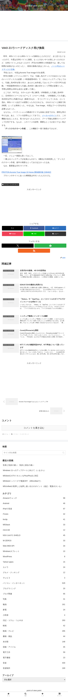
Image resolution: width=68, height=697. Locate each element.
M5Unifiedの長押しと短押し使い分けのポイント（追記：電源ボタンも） (32, 487)
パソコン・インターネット (10, 184)
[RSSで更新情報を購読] (34, 251)
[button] (55, 233)
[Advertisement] (34, 26)
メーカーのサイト (49, 115)
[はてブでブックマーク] (55, 228)
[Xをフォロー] (18, 246)
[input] (34, 453)
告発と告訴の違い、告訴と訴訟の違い (18, 466)
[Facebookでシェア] (33, 228)
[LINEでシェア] (33, 233)
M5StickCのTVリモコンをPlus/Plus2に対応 (20, 476)
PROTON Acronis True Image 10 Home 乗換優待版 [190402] (26, 172)
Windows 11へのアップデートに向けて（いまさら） (24, 471)
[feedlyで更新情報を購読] (50, 246)
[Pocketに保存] (12, 233)
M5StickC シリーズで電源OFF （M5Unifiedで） (22, 482)
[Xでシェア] (12, 228)
